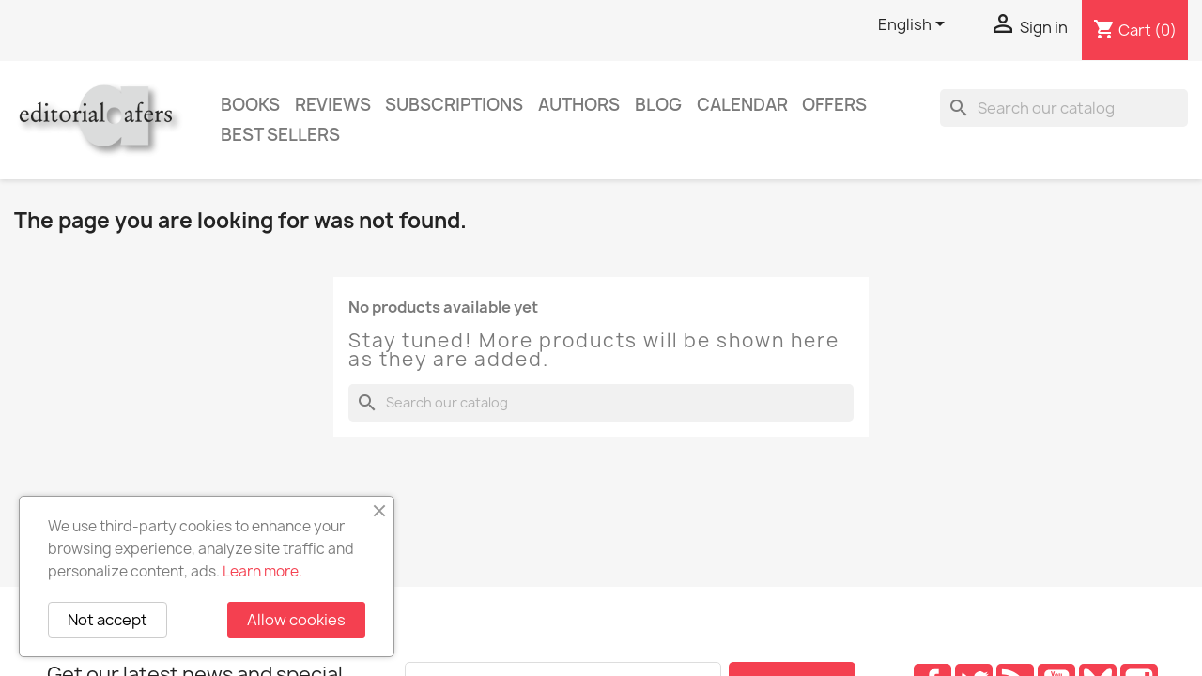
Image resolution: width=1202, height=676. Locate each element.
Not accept (107, 619)
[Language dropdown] (914, 25)
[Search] (1064, 108)
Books (250, 104)
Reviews (333, 104)
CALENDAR (742, 104)
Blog (658, 104)
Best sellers (280, 134)
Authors (579, 104)
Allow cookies (296, 619)
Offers (834, 104)
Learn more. (262, 571)
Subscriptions (454, 104)
